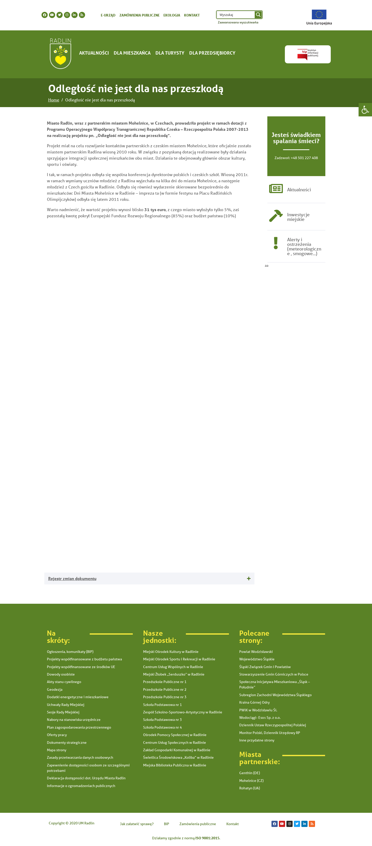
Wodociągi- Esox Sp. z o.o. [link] (259, 717)
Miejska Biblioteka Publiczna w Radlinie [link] (174, 765)
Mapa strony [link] (56, 750)
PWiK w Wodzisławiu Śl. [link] (258, 710)
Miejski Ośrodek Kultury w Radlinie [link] (171, 651)
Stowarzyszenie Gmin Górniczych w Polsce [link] (273, 674)
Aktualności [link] (94, 53)
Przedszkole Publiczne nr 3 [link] (164, 697)
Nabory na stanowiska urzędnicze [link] (74, 719)
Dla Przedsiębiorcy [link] (212, 53)
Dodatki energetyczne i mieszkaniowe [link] (78, 697)
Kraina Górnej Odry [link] (254, 702)
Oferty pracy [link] (57, 734)
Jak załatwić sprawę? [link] (137, 824)
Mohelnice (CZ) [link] (251, 780)
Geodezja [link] (54, 689)
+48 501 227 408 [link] (304, 158)
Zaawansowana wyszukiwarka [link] (238, 22)
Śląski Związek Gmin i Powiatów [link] (265, 666)
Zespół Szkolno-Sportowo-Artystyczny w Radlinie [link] (182, 712)
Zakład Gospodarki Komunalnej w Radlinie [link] (176, 750)
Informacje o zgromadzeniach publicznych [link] (81, 785)
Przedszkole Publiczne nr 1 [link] (164, 681)
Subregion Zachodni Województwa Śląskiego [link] (275, 695)
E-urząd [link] (108, 15)
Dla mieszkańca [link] (132, 53)
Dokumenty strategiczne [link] (67, 742)
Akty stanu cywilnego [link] (64, 681)
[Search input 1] (236, 15)
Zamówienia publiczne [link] (139, 15)
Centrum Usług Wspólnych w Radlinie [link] (173, 666)
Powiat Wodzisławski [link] (256, 651)
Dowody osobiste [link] (61, 674)
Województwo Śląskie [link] (257, 659)
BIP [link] (166, 824)
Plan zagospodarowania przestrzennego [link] (79, 727)
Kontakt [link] (192, 15)
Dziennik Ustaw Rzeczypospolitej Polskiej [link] (272, 725)
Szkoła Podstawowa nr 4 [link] (162, 727)
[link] (365, 109)
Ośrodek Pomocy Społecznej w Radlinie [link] (174, 734)
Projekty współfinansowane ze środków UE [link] (81, 666)
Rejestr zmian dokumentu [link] (72, 578)
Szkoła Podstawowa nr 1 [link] (162, 704)
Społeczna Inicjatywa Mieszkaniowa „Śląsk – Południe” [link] (274, 684)
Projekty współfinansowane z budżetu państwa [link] (84, 659)
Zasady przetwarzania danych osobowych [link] (80, 757)
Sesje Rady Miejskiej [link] (63, 712)
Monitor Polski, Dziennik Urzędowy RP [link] (269, 732)
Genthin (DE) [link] (249, 773)
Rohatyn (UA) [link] (249, 788)
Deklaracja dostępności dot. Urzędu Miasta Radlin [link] (86, 778)
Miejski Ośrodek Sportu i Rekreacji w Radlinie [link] (179, 659)
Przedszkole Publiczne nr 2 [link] (164, 689)
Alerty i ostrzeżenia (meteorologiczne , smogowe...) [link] (304, 248)
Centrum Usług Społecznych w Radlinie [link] (174, 742)
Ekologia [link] (171, 15)
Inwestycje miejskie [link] (298, 218)
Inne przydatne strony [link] (256, 740)
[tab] (149, 579)
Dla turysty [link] (169, 53)
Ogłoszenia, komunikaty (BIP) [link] (70, 651)
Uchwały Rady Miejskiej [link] (65, 704)
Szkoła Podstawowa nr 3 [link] (162, 719)
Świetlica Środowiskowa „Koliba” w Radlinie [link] (178, 757)
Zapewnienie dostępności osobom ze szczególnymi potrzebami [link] (88, 768)
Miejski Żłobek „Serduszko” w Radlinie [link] (173, 674)
